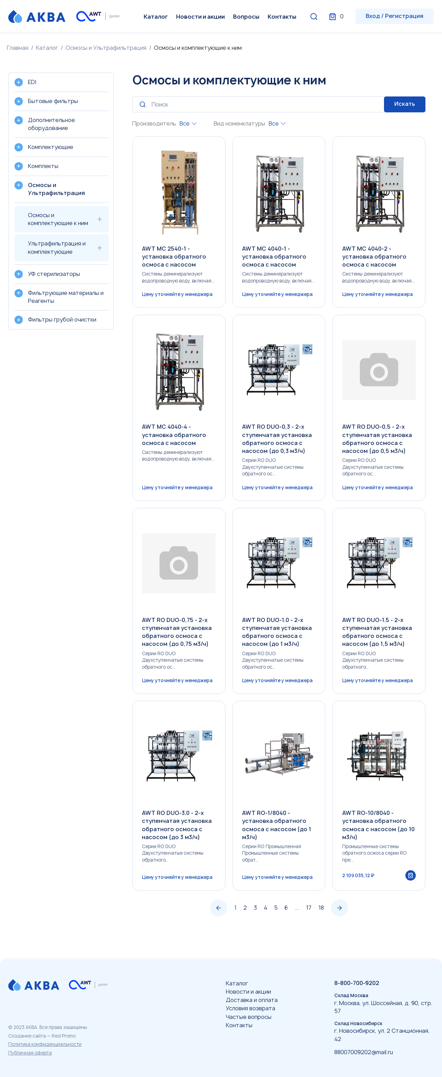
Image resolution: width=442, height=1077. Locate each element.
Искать (404, 104)
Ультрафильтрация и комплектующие (57, 247)
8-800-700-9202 (356, 983)
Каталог (156, 16)
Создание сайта (27, 1036)
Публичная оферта (30, 1053)
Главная (17, 48)
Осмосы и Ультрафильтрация (106, 48)
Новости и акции (200, 16)
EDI (32, 82)
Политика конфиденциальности (44, 1044)
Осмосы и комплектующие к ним (58, 219)
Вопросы (246, 16)
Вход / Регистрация (394, 16)
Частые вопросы (248, 1017)
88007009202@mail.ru (363, 1052)
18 (321, 922)
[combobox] (188, 124)
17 (308, 922)
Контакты (282, 16)
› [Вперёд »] (339, 922)
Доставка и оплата (252, 1000)
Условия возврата (250, 1008)
